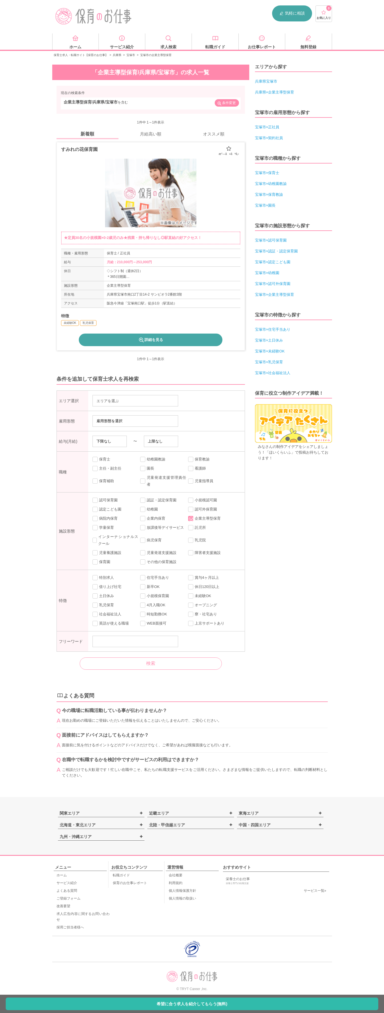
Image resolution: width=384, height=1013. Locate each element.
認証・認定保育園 (158, 500)
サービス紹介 (67, 883)
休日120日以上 (204, 586)
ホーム (62, 875)
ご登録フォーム (69, 898)
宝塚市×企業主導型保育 (274, 294)
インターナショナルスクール (115, 540)
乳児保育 (103, 605)
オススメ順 (213, 133)
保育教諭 (199, 459)
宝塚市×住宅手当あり (273, 329)
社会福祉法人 (107, 614)
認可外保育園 (202, 509)
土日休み (103, 596)
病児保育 (151, 540)
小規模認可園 (202, 500)
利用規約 (175, 883)
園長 (147, 468)
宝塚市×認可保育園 (271, 240)
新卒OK (150, 586)
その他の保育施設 (158, 562)
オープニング (202, 605)
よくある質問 (67, 891)
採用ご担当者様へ (70, 927)
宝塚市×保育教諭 (269, 194)
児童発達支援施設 (158, 552)
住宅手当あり (154, 577)
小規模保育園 (154, 596)
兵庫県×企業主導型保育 (274, 92)
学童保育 (103, 527)
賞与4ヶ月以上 (203, 577)
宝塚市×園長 (265, 205)
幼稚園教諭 (152, 459)
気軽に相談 (292, 13)
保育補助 (103, 481)
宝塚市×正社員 (267, 127)
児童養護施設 (107, 552)
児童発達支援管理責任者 (163, 480)
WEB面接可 (153, 623)
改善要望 (63, 906)
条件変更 (226, 103)
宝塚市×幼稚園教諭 (271, 184)
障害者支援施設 (204, 552)
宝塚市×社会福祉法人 (273, 373)
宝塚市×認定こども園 (273, 262)
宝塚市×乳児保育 (269, 362)
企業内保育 (152, 518)
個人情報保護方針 (182, 891)
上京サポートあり (206, 623)
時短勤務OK (153, 614)
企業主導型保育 (204, 518)
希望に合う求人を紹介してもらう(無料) (192, 1004)
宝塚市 (130, 55)
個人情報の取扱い (182, 898)
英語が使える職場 (111, 623)
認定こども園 (107, 509)
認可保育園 (105, 500)
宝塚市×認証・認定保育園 (276, 251)
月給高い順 (150, 133)
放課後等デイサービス (162, 527)
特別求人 (103, 577)
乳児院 (197, 540)
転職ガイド (121, 875)
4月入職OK (152, 605)
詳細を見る (150, 340)
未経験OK (199, 596)
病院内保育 (105, 518)
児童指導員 (200, 481)
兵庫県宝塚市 (266, 81)
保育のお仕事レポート (130, 883)
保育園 (101, 562)
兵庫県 (117, 55)
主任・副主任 (107, 468)
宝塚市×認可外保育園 (273, 284)
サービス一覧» (315, 891)
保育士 (101, 459)
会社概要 (175, 875)
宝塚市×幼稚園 (267, 273)
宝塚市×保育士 (267, 173)
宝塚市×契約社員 (269, 138)
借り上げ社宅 (107, 586)
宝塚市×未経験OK (270, 351)
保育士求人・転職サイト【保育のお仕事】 (81, 55)
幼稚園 (149, 509)
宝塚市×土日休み (269, 340)
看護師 (197, 468)
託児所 (197, 527)
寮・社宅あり (202, 614)
